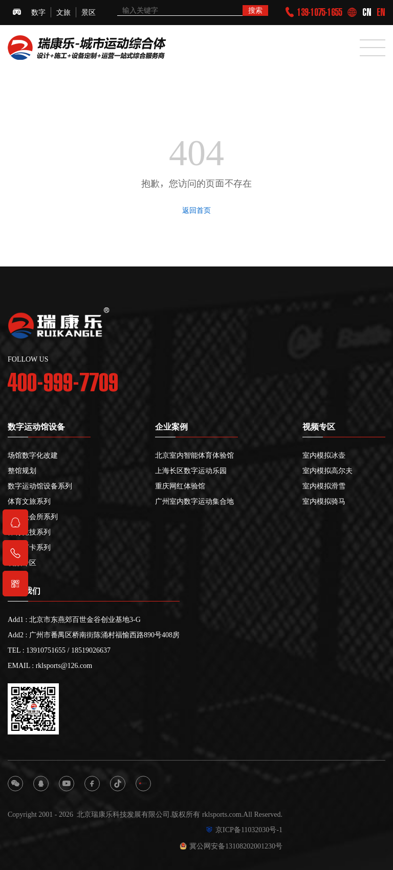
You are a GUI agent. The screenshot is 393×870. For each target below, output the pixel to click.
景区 (88, 12)
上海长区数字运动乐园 (191, 470)
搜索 (255, 10)
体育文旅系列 (29, 501)
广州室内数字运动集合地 (194, 501)
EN (381, 12)
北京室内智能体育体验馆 (194, 455)
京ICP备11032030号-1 (244, 829)
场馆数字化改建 (33, 455)
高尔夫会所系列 (33, 516)
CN (367, 12)
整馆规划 (22, 470)
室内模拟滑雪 (323, 485)
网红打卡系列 (29, 547)
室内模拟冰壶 (323, 455)
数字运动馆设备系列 (40, 485)
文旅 (63, 12)
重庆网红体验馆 (180, 485)
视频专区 (22, 562)
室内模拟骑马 (323, 501)
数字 (38, 12)
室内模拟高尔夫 (327, 470)
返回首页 (196, 210)
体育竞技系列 (29, 532)
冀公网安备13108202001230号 (231, 846)
